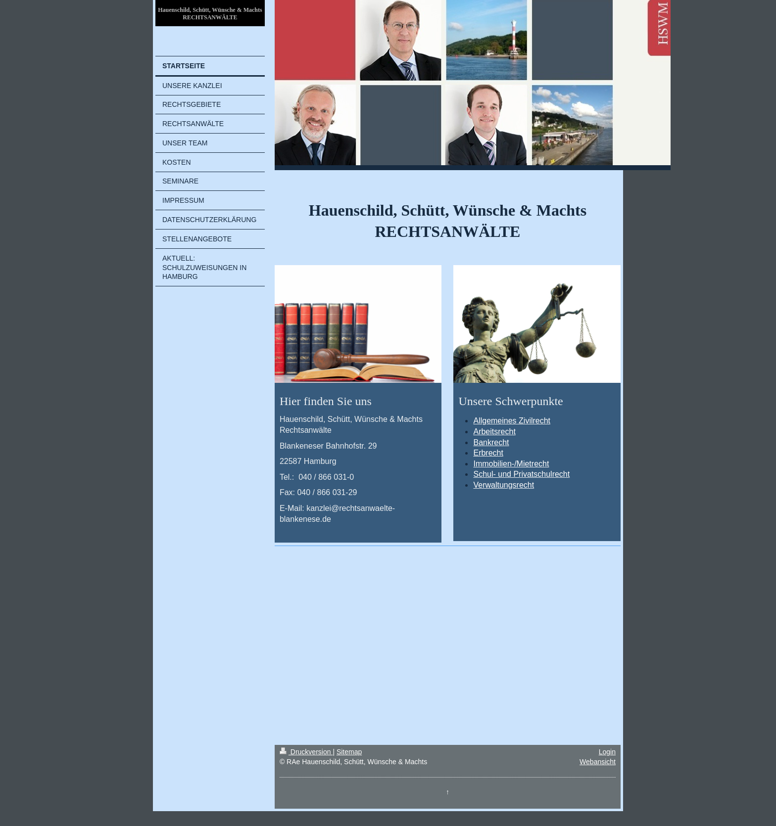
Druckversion (306, 752)
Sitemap (349, 752)
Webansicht (598, 762)
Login (607, 752)
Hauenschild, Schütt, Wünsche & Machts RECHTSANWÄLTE (210, 13)
